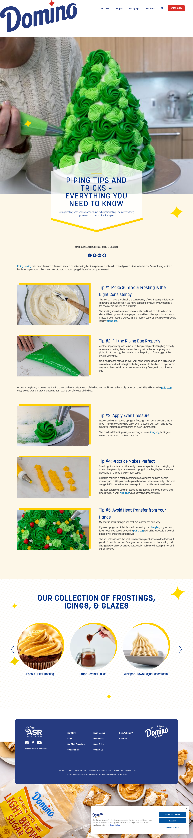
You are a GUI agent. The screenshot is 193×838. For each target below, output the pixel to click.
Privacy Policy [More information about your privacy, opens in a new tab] (114, 825)
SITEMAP (62, 770)
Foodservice (98, 739)
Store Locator (99, 733)
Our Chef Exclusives (76, 744)
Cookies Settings (172, 827)
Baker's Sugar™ (126, 733)
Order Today (176, 8)
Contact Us (98, 750)
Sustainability (73, 750)
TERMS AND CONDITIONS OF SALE (100, 770)
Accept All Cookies (172, 814)
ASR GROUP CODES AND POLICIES (125, 770)
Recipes (119, 9)
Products (105, 9)
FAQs (69, 739)
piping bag (112, 321)
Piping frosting (24, 266)
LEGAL (70, 770)
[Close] (186, 808)
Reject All (172, 821)
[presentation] (12, 649)
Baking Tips (134, 9)
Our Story (150, 9)
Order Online (98, 744)
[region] (140, 819)
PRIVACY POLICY (80, 770)
